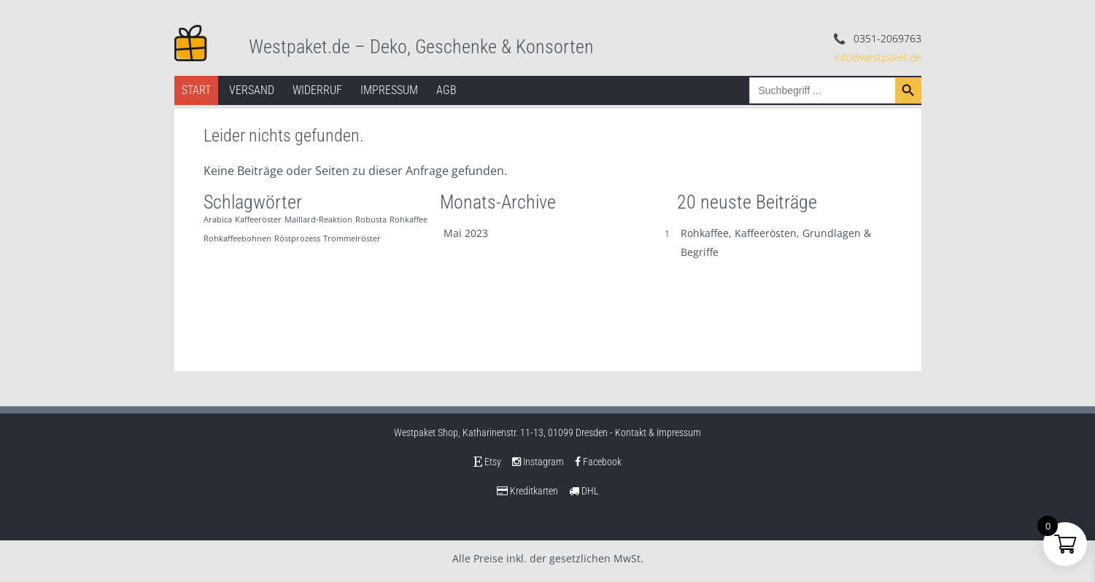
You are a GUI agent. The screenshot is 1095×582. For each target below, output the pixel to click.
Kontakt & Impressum (658, 432)
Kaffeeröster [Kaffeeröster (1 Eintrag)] (258, 219)
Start (196, 90)
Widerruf (317, 90)
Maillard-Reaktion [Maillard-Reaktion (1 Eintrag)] (318, 219)
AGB (446, 90)
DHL (584, 491)
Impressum (389, 90)
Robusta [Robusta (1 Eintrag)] (371, 219)
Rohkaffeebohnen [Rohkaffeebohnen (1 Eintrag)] (237, 238)
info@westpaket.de (878, 57)
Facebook (598, 461)
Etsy (487, 461)
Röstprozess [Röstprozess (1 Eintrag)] (297, 238)
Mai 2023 (466, 233)
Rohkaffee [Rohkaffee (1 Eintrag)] (408, 219)
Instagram (538, 461)
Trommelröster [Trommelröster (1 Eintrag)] (352, 238)
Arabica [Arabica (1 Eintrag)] (218, 219)
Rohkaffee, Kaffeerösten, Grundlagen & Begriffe (776, 242)
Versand (251, 90)
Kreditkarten (527, 491)
